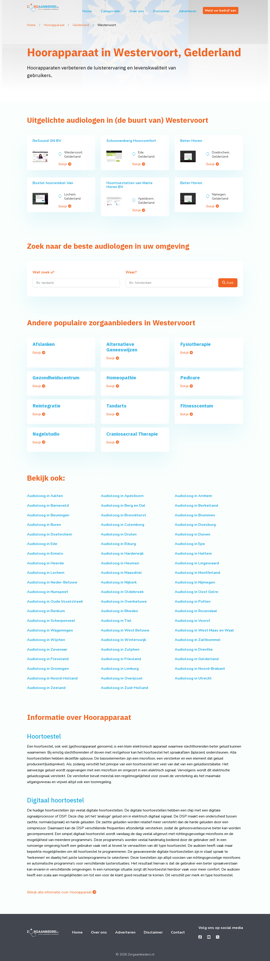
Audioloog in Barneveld (48, 505)
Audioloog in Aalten (45, 495)
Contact (178, 932)
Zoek (228, 283)
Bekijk (65, 164)
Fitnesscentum (196, 406)
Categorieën (110, 11)
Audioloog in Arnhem (193, 495)
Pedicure (190, 377)
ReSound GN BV (47, 140)
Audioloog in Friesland (121, 659)
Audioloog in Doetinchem (49, 534)
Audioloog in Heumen (120, 563)
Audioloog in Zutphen (120, 649)
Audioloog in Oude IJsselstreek (55, 601)
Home (87, 11)
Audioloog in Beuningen (48, 515)
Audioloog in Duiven (192, 534)
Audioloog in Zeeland (46, 687)
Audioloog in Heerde (45, 563)
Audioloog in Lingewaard (197, 563)
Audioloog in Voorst (192, 620)
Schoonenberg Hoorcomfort (131, 140)
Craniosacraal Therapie (132, 434)
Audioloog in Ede (42, 543)
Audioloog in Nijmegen (195, 582)
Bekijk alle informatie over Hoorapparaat (61, 892)
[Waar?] (169, 282)
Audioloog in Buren (44, 524)
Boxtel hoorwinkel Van (53, 183)
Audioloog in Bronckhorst (123, 515)
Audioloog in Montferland (197, 572)
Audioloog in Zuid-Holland (124, 687)
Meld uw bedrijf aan (220, 10)
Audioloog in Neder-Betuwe (52, 582)
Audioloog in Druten (119, 534)
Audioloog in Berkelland (196, 505)
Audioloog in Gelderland (197, 659)
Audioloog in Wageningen (50, 630)
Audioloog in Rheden (119, 611)
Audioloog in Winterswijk (123, 639)
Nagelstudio (46, 434)
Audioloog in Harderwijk (122, 553)
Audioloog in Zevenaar (47, 649)
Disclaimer (161, 11)
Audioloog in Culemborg (122, 524)
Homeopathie (121, 377)
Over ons (136, 11)
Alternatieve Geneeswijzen (121, 347)
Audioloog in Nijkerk (119, 582)
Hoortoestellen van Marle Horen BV (129, 185)
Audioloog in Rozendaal (196, 611)
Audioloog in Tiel (116, 620)
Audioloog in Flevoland (48, 659)
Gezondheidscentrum (56, 377)
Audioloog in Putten (192, 601)
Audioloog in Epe (190, 543)
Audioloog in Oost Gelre (196, 591)
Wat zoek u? (43, 272)
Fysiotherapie (195, 344)
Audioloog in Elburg (118, 543)
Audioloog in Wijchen (46, 639)
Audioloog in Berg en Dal (123, 505)
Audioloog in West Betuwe (125, 630)
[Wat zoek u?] (76, 282)
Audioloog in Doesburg (195, 524)
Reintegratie (46, 406)
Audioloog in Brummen (195, 515)
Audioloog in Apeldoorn (122, 495)
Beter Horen (191, 140)
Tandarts (116, 406)
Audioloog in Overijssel (122, 678)
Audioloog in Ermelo (45, 553)
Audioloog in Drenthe (194, 649)
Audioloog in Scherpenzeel (51, 620)
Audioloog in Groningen (48, 668)
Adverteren (187, 11)
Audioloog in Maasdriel (121, 572)
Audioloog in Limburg (120, 668)
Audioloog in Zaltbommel (198, 639)
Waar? (131, 272)
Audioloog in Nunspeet (47, 591)
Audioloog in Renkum (46, 611)
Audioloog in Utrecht (193, 678)
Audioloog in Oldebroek (122, 591)
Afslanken (44, 344)
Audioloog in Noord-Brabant (200, 668)
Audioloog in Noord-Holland (52, 678)
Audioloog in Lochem (45, 572)
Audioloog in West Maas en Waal (204, 630)
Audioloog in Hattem (193, 553)
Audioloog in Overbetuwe (124, 601)
